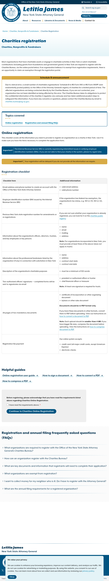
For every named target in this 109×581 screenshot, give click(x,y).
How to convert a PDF (90, 375)
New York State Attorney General (43, 14)
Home (5, 31)
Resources (36, 21)
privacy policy (88, 571)
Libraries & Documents (55, 21)
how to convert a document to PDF (74, 316)
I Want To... (87, 16)
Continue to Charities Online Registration (31, 411)
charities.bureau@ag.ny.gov (17, 102)
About (25, 21)
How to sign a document (57, 375)
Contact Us (90, 21)
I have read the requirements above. (24, 405)
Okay (12, 577)
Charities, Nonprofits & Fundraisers (24, 31)
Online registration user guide (20, 375)
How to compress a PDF (17, 381)
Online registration (14, 123)
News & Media (75, 21)
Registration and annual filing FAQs (41, 123)
